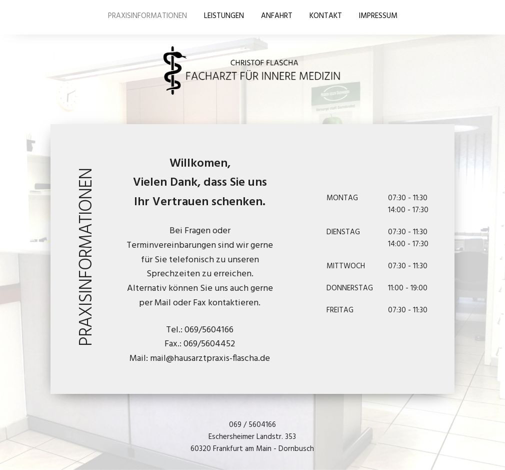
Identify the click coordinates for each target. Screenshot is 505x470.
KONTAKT (326, 16)
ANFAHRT (276, 16)
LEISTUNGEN (224, 16)
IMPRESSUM (378, 16)
